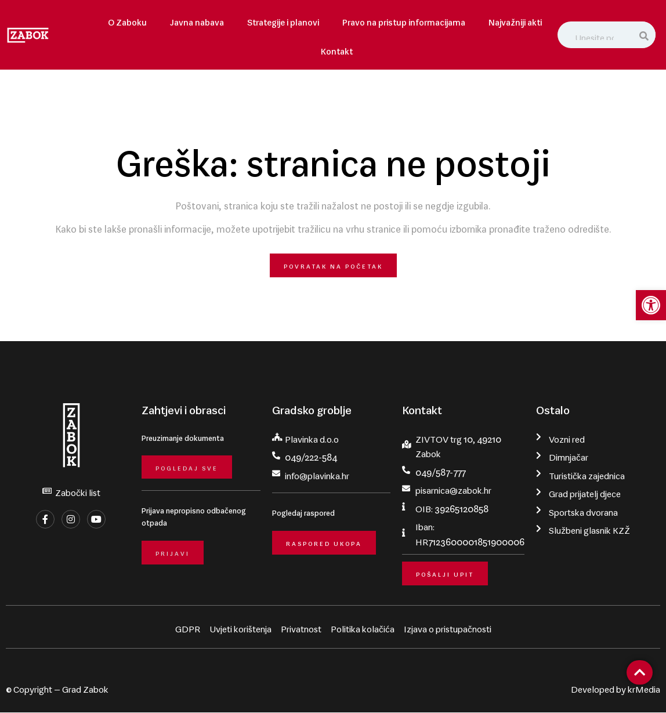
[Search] (645, 34)
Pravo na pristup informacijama (403, 20)
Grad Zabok (85, 687)
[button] (651, 305)
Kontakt (337, 49)
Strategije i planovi (283, 20)
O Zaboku (127, 20)
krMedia (644, 687)
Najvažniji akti (515, 20)
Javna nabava (197, 20)
